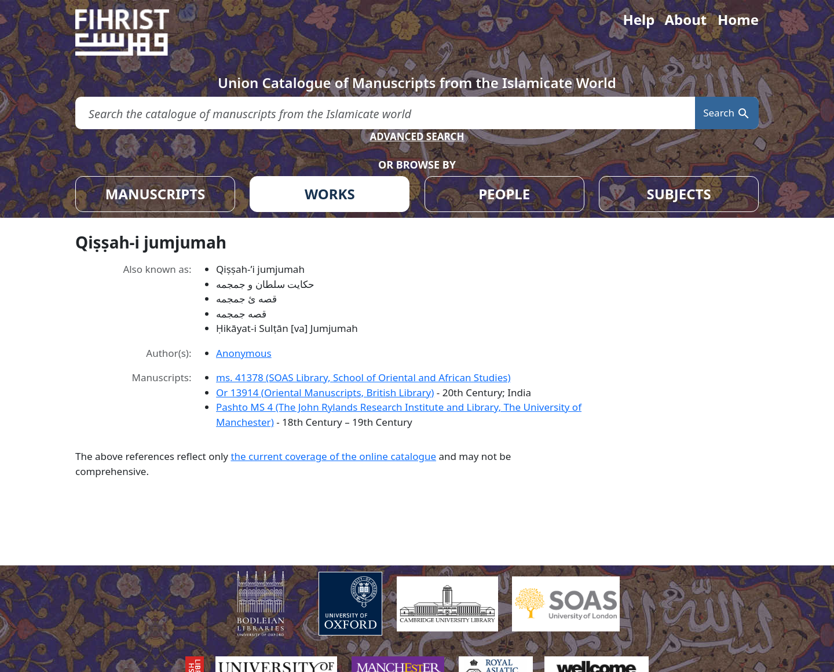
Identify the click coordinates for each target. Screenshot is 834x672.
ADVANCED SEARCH (417, 136)
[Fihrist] (133, 32)
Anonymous (244, 353)
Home (738, 19)
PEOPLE (504, 193)
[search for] (385, 113)
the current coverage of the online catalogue (333, 456)
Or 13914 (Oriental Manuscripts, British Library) (325, 392)
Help (638, 19)
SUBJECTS (678, 193)
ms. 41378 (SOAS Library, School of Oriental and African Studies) (363, 377)
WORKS (330, 193)
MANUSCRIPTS (155, 193)
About (685, 19)
